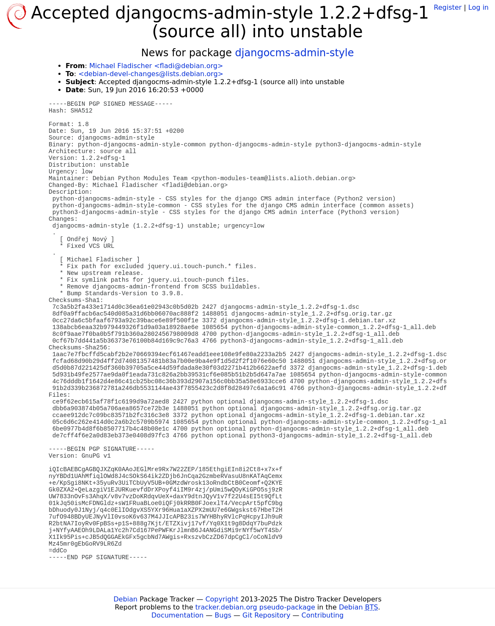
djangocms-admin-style (294, 53)
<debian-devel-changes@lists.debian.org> (150, 74)
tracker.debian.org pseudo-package (255, 607)
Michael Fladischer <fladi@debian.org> (156, 66)
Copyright (221, 599)
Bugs (222, 615)
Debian (125, 599)
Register (448, 7)
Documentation (177, 615)
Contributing (323, 615)
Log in (478, 7)
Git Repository (266, 615)
